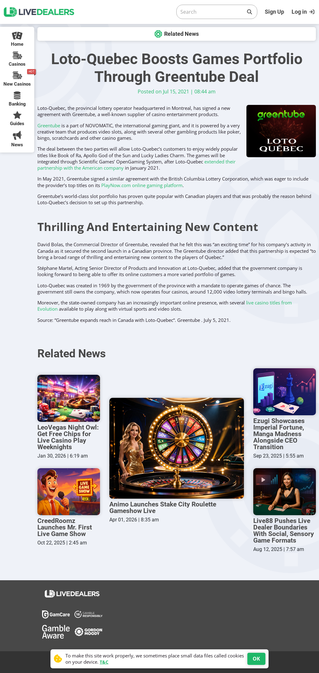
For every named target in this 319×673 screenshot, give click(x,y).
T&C (104, 662)
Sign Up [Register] (274, 11)
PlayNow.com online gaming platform (142, 185)
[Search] (212, 12)
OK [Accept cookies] (256, 658)
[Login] (304, 12)
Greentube (48, 125)
